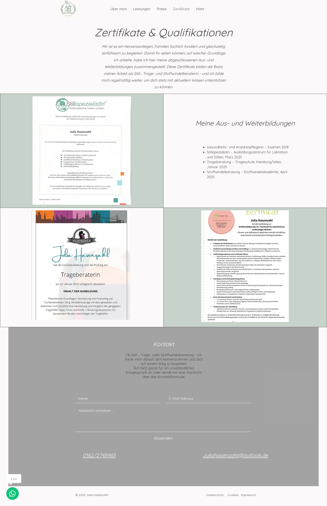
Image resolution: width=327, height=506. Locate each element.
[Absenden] (163, 438)
